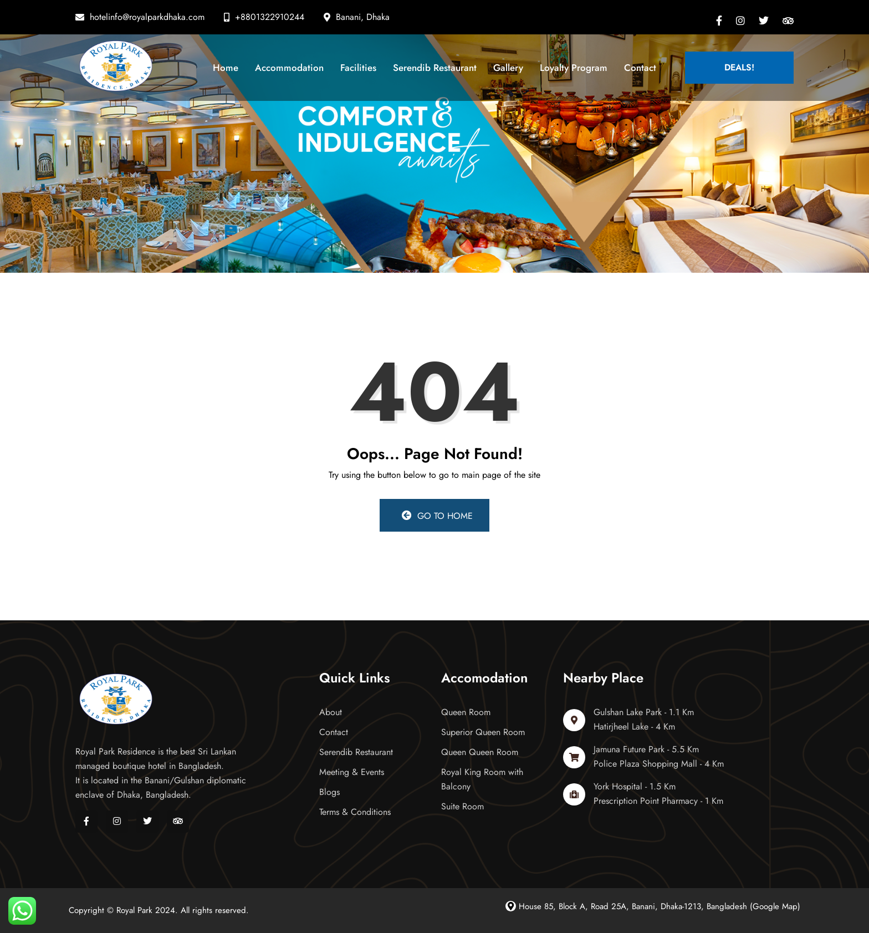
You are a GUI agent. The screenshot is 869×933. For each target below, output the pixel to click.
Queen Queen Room (479, 752)
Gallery (508, 67)
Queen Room (465, 712)
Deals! (739, 67)
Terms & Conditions (355, 811)
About (330, 712)
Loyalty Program (573, 67)
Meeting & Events (351, 772)
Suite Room (462, 806)
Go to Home (437, 515)
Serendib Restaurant (435, 67)
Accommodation (289, 67)
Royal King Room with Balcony (482, 779)
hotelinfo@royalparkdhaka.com (147, 17)
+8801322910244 (269, 17)
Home (225, 67)
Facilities (358, 67)
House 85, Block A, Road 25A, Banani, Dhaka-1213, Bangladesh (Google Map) (652, 906)
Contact (640, 67)
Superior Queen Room (483, 732)
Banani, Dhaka (363, 17)
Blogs (329, 792)
